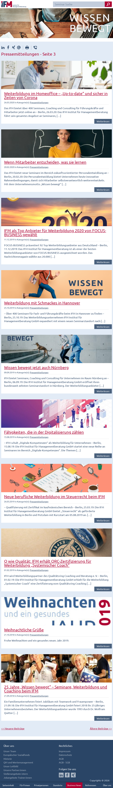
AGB (61, 758)
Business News (74, 785)
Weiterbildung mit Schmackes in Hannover (42, 302)
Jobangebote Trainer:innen (18, 777)
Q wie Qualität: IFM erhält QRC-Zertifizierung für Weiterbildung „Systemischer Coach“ (47, 563)
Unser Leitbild (11, 766)
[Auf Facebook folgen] (67, 775)
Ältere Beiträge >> (101, 728)
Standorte (57, 785)
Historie (8, 758)
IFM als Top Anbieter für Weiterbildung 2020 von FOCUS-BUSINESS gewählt (55, 232)
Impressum (64, 751)
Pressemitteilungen (39, 102)
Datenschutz (65, 754)
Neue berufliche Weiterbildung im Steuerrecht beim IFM (54, 496)
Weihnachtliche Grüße (24, 629)
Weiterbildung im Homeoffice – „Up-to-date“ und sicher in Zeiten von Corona (56, 95)
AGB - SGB (64, 762)
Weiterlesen (103, 121)
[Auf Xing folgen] (73, 775)
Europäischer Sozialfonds (17, 754)
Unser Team (10, 751)
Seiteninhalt (8, 785)
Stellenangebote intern (16, 773)
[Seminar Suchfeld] (82, 4)
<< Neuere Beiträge (12, 728)
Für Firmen (25, 785)
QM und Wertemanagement (18, 762)
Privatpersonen (41, 785)
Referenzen (90, 785)
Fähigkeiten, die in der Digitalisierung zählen (44, 432)
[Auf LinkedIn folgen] (61, 775)
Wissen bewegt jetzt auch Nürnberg (36, 367)
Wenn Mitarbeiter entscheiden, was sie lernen (45, 162)
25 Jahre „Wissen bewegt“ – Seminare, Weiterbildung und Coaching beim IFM (55, 688)
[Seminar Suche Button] (108, 4)
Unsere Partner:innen (15, 770)
